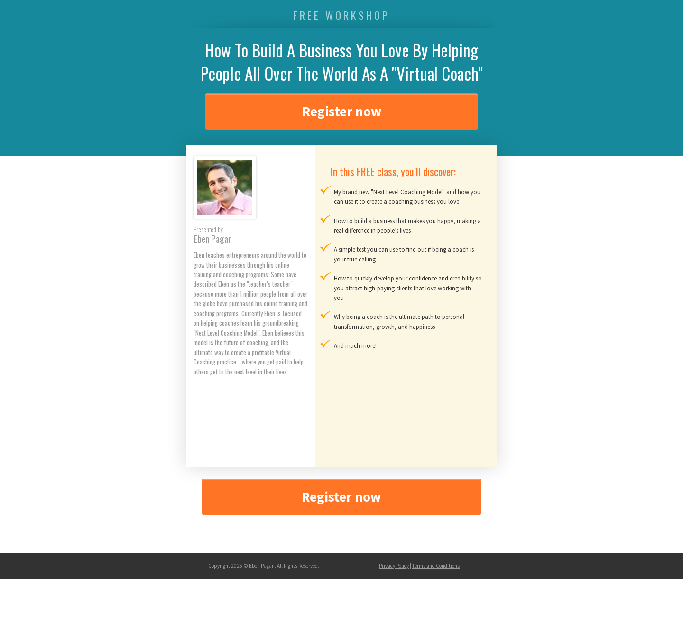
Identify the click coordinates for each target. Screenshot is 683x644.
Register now (341, 111)
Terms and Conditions (436, 565)
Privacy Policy (394, 565)
